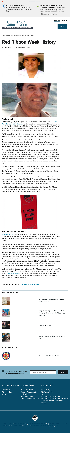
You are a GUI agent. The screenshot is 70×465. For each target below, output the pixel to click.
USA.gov (44, 403)
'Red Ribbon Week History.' (30, 284)
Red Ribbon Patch (14, 273)
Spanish (65, 21)
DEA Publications (27, 390)
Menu (62, 26)
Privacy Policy (7, 392)
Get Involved (11, 35)
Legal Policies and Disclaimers (52, 401)
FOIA (42, 394)
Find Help (24, 394)
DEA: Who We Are (47, 392)
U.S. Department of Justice (50, 396)
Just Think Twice (27, 396)
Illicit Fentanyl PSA (45, 325)
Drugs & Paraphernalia (29, 392)
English (57, 21)
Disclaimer (5, 394)
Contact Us (6, 390)
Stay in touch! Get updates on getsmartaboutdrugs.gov (16, 372)
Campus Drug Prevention (30, 398)
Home (4, 35)
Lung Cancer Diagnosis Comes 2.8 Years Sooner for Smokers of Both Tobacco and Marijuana (52, 313)
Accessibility (45, 390)
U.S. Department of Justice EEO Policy (54, 398)
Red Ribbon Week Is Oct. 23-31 (49, 356)
